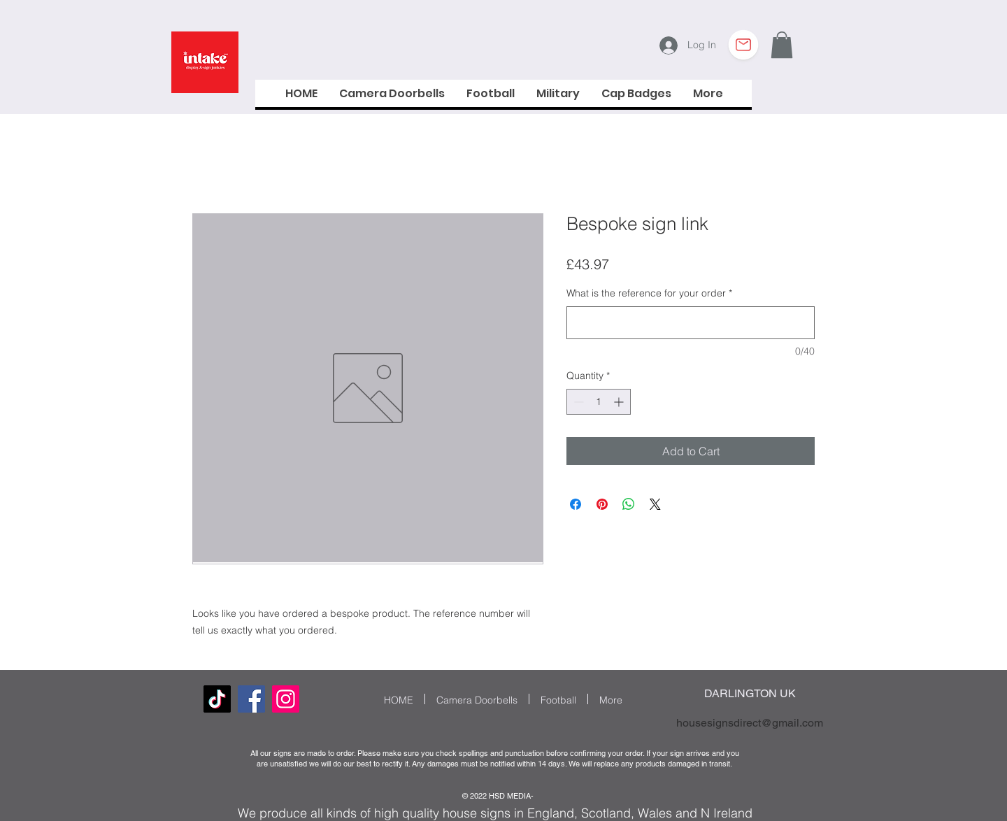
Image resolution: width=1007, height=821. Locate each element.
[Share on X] (655, 504)
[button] (782, 44)
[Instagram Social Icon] (285, 699)
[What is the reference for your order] (690, 323)
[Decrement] (577, 402)
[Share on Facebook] (575, 504)
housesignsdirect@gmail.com (749, 722)
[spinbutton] (598, 402)
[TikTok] (217, 699)
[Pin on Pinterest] (602, 504)
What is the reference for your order (649, 293)
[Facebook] (251, 699)
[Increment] (620, 402)
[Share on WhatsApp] (628, 504)
